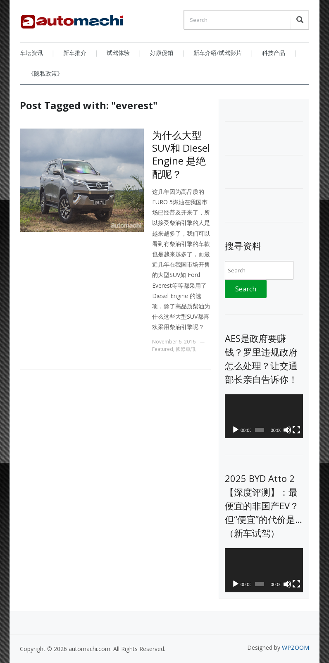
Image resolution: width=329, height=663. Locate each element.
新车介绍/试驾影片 (217, 53)
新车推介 (74, 53)
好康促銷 (161, 53)
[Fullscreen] (296, 430)
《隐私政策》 (45, 73)
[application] (264, 416)
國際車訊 (185, 349)
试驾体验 (118, 53)
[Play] (235, 430)
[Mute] (287, 430)
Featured (162, 349)
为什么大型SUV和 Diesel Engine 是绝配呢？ (181, 154)
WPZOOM (295, 647)
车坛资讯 (31, 53)
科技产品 (273, 53)
